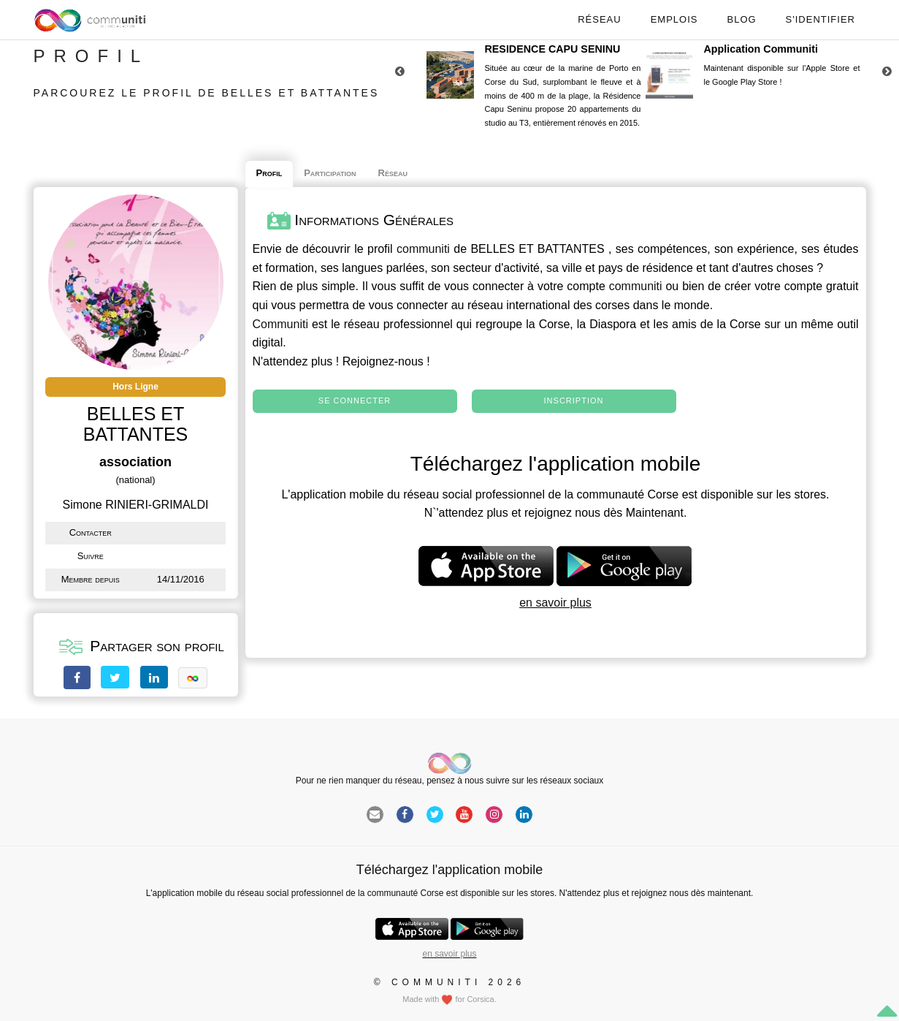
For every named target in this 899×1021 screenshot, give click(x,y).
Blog (741, 19)
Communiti (280, 324)
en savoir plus (555, 602)
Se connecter (354, 400)
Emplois (674, 19)
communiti (423, 249)
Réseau (599, 19)
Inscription (574, 400)
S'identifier (820, 19)
